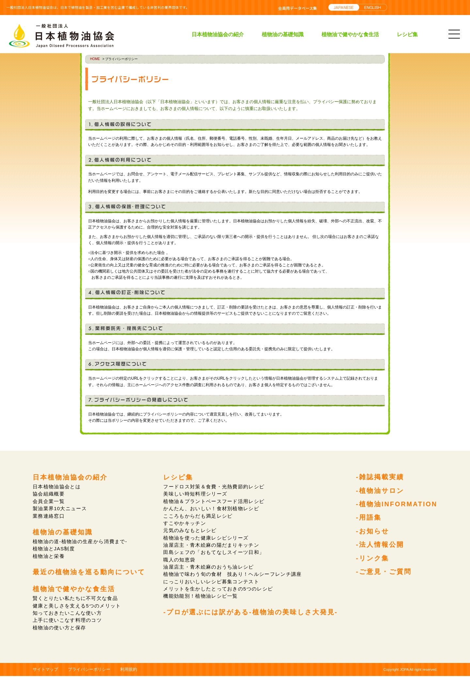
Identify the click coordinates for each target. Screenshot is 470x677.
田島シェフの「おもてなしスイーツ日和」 (214, 553)
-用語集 (368, 518)
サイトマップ (45, 670)
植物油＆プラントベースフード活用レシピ (214, 501)
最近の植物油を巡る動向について (89, 572)
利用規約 (128, 670)
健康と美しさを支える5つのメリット (77, 606)
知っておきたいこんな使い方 (68, 613)
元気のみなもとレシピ (190, 530)
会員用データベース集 (297, 8)
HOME (95, 59)
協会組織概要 (49, 494)
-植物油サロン (379, 491)
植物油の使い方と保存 (59, 628)
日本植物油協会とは (57, 486)
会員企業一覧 (49, 501)
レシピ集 (407, 34)
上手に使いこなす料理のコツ (68, 621)
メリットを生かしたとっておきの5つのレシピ (218, 589)
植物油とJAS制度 (54, 549)
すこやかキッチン (184, 523)
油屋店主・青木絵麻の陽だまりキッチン (211, 545)
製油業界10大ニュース (60, 509)
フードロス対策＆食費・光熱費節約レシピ (214, 486)
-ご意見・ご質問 (383, 573)
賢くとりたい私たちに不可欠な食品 (76, 599)
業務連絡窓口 (49, 516)
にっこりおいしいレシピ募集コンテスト (211, 582)
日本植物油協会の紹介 (218, 34)
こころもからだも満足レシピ (198, 516)
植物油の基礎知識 (283, 34)
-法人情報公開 (379, 545)
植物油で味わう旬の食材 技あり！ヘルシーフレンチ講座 (233, 574)
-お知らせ (372, 532)
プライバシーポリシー (89, 670)
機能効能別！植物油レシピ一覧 (200, 597)
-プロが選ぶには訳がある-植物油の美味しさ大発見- (250, 613)
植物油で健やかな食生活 (350, 34)
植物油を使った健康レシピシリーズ (206, 538)
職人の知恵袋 (179, 560)
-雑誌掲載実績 (379, 477)
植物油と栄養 (49, 556)
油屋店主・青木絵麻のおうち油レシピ (209, 567)
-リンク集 (372, 559)
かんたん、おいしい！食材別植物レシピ (211, 509)
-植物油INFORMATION (396, 504)
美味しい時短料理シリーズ (195, 494)
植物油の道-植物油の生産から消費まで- (81, 541)
